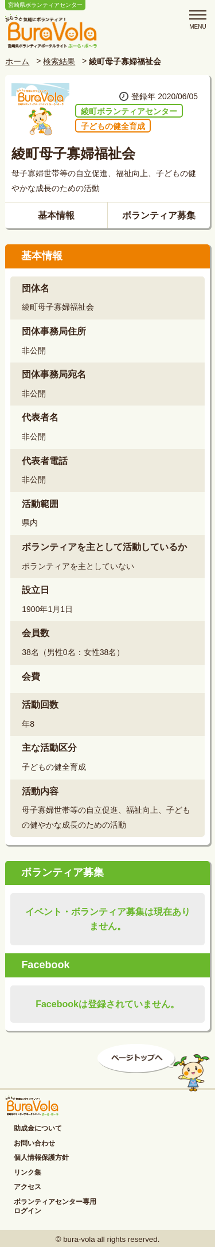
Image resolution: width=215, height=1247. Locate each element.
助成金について (38, 1128)
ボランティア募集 (159, 215)
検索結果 (59, 61)
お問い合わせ (34, 1143)
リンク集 (27, 1172)
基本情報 (56, 215)
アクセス (27, 1187)
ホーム (17, 61)
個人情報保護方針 (41, 1158)
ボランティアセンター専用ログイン (55, 1206)
